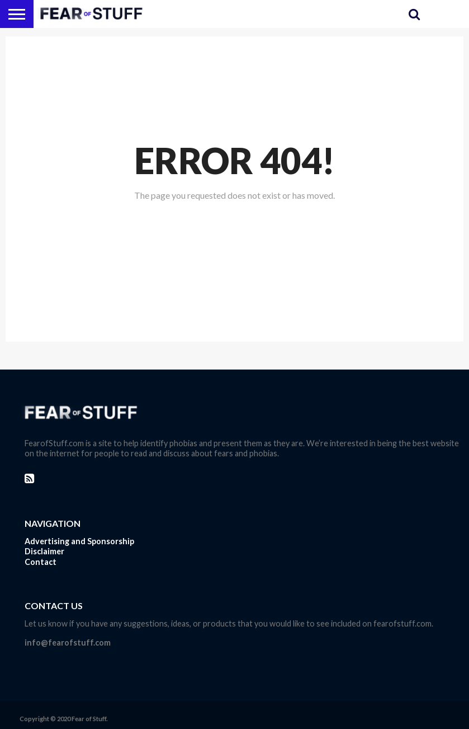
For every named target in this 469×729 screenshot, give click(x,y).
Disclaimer (44, 551)
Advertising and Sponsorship (79, 541)
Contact (40, 562)
